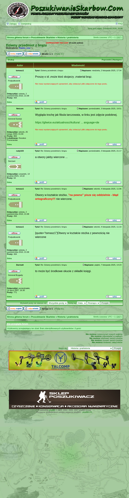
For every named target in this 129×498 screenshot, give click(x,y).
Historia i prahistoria (67, 37)
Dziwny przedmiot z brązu (26, 45)
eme (28, 48)
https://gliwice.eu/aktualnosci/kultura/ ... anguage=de (67, 122)
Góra (9, 102)
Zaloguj (11, 24)
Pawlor (22, 48)
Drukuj (11, 60)
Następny (117, 60)
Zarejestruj (24, 24)
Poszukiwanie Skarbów (43, 37)
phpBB (52, 410)
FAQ (119, 24)
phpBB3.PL (87, 412)
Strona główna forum (18, 37)
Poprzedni (106, 60)
